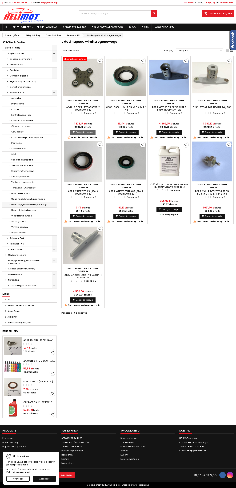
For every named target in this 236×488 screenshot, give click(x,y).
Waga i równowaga (21, 215)
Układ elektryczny (20, 193)
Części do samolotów (21, 58)
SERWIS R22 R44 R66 (74, 27)
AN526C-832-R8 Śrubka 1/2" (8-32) (39, 340)
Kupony (124, 454)
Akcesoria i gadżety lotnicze (22, 285)
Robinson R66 (17, 243)
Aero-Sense (13, 311)
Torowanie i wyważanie (23, 187)
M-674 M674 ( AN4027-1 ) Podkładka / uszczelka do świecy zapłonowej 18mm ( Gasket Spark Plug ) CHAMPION (39, 381)
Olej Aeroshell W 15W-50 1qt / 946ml (39, 402)
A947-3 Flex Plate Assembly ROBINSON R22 (83, 108)
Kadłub (15, 109)
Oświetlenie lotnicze (20, 86)
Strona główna (13, 42)
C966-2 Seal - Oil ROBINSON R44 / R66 (126, 108)
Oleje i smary (15, 274)
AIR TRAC (12, 316)
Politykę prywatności (18, 472)
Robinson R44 (17, 238)
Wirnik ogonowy (19, 226)
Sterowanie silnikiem (22, 165)
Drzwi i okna (17, 103)
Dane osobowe (128, 438)
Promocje (7, 438)
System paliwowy (20, 176)
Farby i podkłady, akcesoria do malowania (24, 262)
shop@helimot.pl (49, 2)
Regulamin (67, 454)
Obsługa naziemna (21, 126)
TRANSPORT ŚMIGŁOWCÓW (107, 27)
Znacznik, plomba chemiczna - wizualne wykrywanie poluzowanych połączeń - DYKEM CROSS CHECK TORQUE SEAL (39, 361)
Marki (6, 294)
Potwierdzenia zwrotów (132, 446)
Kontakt (65, 458)
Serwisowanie (18, 148)
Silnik (13, 154)
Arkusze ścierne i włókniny (21, 268)
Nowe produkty (164, 27)
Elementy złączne (19, 75)
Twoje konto (130, 430)
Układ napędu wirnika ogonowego (29, 204)
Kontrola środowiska (22, 120)
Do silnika (15, 70)
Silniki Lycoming (47, 27)
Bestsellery (10, 331)
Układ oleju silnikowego (23, 210)
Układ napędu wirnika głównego (28, 198)
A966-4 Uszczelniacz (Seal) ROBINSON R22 (126, 192)
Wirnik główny (18, 221)
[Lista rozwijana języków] (190, 2)
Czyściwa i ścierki (17, 254)
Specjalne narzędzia (22, 159)
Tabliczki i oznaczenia (22, 182)
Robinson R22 (17, 92)
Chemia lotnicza (16, 249)
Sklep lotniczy (22, 27)
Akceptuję (44, 478)
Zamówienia (127, 442)
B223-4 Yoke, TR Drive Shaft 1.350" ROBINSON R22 (169, 108)
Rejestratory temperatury (23, 81)
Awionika (16, 98)
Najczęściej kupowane (14, 446)
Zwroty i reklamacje (71, 446)
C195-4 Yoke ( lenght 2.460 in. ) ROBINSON (83, 276)
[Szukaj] (118, 13)
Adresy (124, 450)
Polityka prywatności (72, 450)
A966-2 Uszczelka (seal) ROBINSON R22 (83, 192)
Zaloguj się (209, 2)
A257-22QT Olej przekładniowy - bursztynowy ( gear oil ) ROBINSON (169, 187)
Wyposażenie (18, 232)
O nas (145, 27)
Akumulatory (16, 64)
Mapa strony (67, 463)
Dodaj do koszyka (82, 132)
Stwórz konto (226, 2)
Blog (132, 27)
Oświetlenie (17, 131)
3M (9, 299)
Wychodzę (18, 478)
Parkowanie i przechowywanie (27, 137)
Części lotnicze (16, 53)
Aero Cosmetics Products (20, 305)
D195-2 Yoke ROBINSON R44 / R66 (212, 107)
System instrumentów (22, 170)
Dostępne (200, 51)
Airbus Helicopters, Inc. (19, 322)
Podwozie (16, 142)
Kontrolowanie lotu (21, 114)
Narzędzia (13, 279)
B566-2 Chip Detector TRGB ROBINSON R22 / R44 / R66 (212, 192)
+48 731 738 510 (20, 2)
